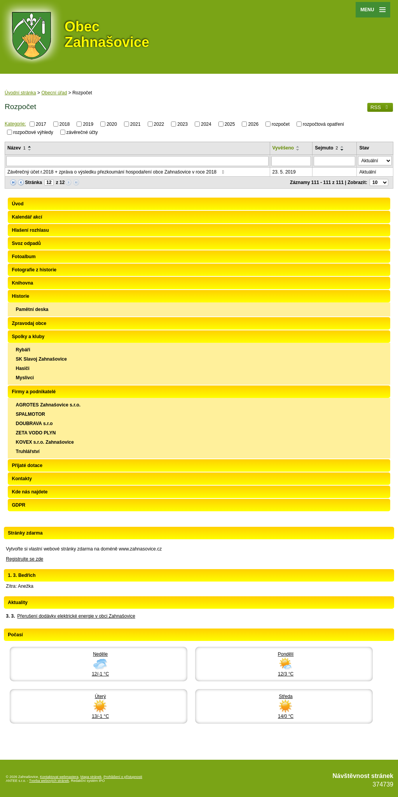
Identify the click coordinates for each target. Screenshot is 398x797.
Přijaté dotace (27, 465)
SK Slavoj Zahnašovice (41, 359)
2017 (41, 124)
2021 (135, 124)
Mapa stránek (91, 777)
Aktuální (367, 172)
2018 (64, 124)
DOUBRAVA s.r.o (34, 423)
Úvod (17, 204)
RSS (380, 107)
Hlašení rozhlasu (30, 230)
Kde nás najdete (29, 492)
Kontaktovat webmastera (59, 777)
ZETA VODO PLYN (36, 433)
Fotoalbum (23, 256)
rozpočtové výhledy (33, 132)
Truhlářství (27, 451)
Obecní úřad (54, 93)
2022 (159, 124)
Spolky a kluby (28, 336)
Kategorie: (15, 124)
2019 (88, 124)
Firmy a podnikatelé (34, 391)
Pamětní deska (32, 309)
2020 (111, 124)
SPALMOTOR (30, 414)
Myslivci (25, 377)
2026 (253, 124)
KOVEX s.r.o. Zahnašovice (44, 442)
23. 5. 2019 (284, 172)
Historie (20, 296)
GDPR (18, 505)
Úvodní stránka (20, 93)
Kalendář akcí (27, 217)
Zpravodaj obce (29, 323)
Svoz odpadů (26, 243)
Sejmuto (326, 148)
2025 (230, 124)
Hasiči (22, 368)
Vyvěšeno (283, 148)
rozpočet (281, 124)
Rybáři (23, 349)
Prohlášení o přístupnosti (122, 777)
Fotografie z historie (34, 270)
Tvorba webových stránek (49, 781)
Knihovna (22, 283)
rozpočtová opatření (323, 124)
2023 (182, 124)
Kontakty (21, 478)
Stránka (33, 182)
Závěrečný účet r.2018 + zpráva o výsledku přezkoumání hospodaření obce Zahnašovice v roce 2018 (116, 172)
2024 (206, 124)
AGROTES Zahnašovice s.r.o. (48, 405)
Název (16, 148)
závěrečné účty (82, 132)
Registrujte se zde (24, 559)
